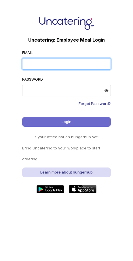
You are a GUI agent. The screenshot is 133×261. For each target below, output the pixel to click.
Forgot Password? (95, 103)
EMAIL (27, 52)
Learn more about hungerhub (66, 172)
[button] (50, 189)
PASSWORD (32, 79)
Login (66, 121)
